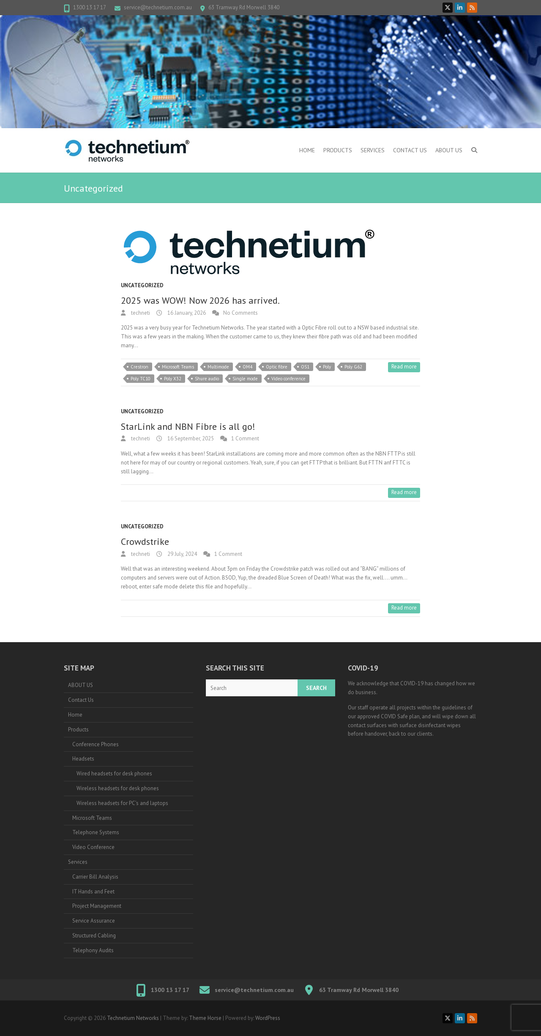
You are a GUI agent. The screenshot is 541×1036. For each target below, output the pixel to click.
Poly (327, 367)
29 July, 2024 (181, 554)
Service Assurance (93, 920)
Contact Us (410, 150)
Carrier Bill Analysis (95, 876)
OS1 (305, 367)
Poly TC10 (140, 379)
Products (337, 150)
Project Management (96, 906)
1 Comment (245, 438)
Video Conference (93, 847)
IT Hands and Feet (93, 891)
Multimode (218, 367)
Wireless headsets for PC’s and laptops (122, 803)
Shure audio (207, 379)
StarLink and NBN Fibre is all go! (188, 426)
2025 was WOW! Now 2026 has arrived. (200, 300)
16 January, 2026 (186, 312)
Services (373, 150)
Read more (404, 366)
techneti (140, 312)
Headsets (83, 758)
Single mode (245, 379)
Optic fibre (276, 367)
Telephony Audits (93, 950)
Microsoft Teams (178, 367)
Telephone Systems (95, 832)
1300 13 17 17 (89, 7)
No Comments (240, 312)
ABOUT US (448, 150)
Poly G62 (353, 367)
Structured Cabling (94, 935)
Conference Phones (95, 744)
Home (307, 150)
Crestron (139, 367)
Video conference (288, 379)
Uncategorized (142, 285)
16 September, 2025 (190, 438)
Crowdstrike (145, 541)
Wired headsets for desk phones (114, 773)
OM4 (247, 367)
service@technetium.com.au (158, 7)
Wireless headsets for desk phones (118, 788)
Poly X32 (172, 379)
